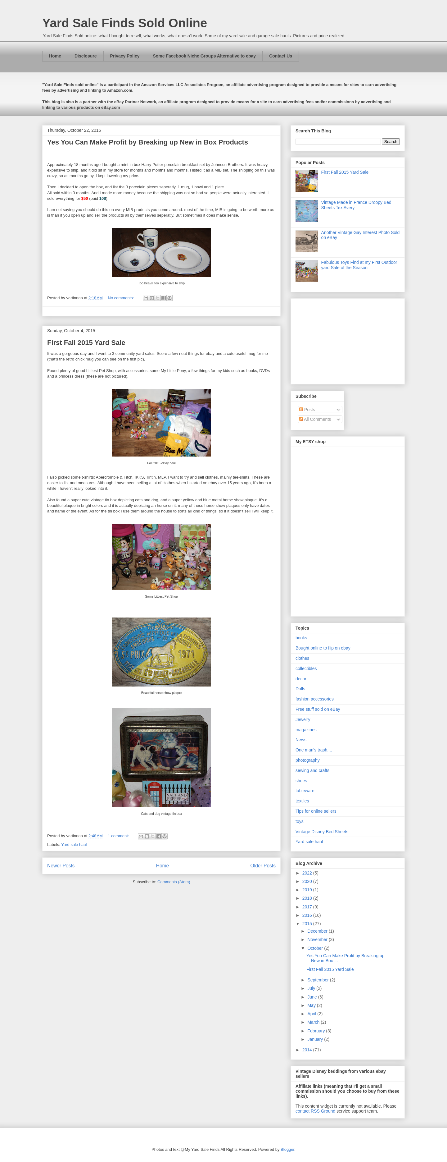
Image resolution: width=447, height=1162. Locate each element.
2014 (307, 1049)
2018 (307, 898)
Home (55, 55)
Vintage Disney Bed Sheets (322, 831)
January (315, 1039)
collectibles (306, 668)
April (312, 1013)
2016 (307, 915)
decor (301, 678)
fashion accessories (315, 698)
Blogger (287, 1149)
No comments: (121, 298)
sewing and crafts (312, 770)
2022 (307, 872)
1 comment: (119, 836)
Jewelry (303, 719)
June (312, 996)
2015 (307, 923)
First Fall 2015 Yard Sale (86, 343)
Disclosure (85, 55)
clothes (302, 658)
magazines (306, 729)
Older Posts (263, 865)
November (317, 939)
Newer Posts (60, 865)
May (312, 1005)
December (317, 931)
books (301, 637)
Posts (307, 409)
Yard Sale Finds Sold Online (124, 23)
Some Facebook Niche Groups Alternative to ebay (204, 55)
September (318, 979)
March (314, 1022)
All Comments (315, 419)
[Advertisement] (334, 340)
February (316, 1030)
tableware (305, 790)
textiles (302, 800)
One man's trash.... (314, 749)
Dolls (300, 688)
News (301, 739)
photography (308, 760)
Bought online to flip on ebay (323, 647)
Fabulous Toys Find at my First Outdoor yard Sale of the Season (359, 265)
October (315, 948)
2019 (307, 889)
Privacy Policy (125, 55)
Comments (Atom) (173, 882)
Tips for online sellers (316, 811)
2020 (307, 881)
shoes (301, 780)
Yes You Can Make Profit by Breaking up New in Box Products (147, 142)
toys (300, 821)
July (311, 988)
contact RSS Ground (315, 1111)
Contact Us (280, 55)
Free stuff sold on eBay (318, 709)
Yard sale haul (74, 844)
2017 (307, 906)
